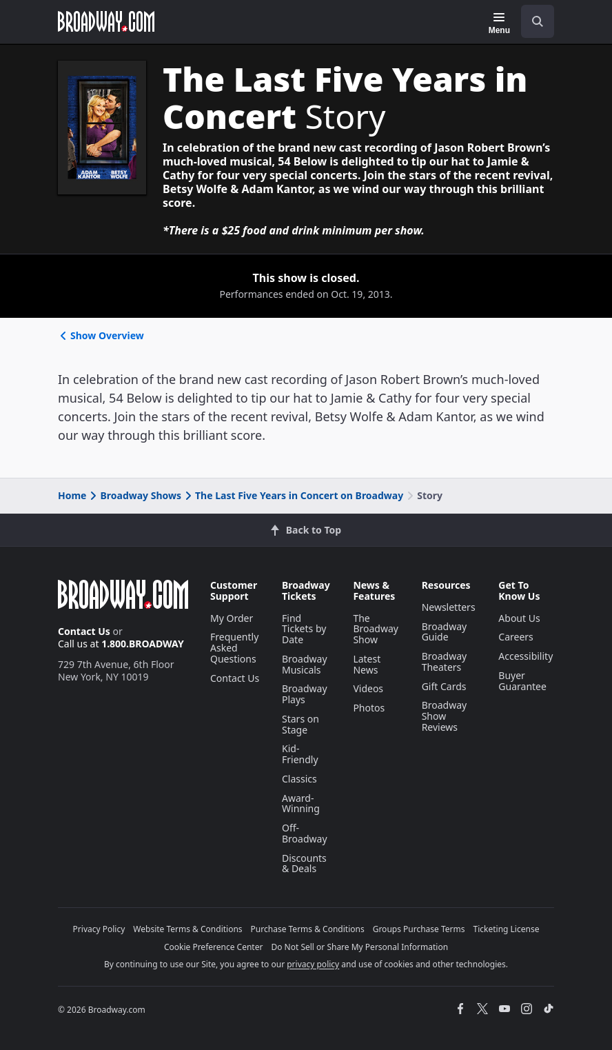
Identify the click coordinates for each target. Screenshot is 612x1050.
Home (72, 495)
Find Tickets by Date (304, 629)
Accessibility (525, 656)
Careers (515, 636)
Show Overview (101, 335)
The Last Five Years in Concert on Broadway (293, 495)
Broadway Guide (444, 632)
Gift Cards (444, 686)
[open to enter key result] (537, 21)
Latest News (366, 664)
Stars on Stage (300, 724)
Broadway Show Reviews (444, 716)
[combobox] (532, 21)
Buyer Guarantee (522, 681)
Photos (369, 707)
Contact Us (84, 631)
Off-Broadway (304, 833)
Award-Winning (301, 803)
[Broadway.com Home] (106, 21)
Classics (299, 778)
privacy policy (313, 964)
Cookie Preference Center (213, 947)
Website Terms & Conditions (187, 929)
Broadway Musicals (304, 664)
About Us (519, 618)
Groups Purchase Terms (419, 929)
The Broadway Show (375, 629)
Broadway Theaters (444, 661)
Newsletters (449, 607)
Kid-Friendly (300, 754)
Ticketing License (506, 929)
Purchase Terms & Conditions (308, 929)
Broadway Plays (304, 694)
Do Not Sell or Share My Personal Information (359, 947)
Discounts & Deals (304, 863)
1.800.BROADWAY (142, 643)
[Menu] (499, 23)
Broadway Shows (134, 495)
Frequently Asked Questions (234, 647)
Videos (368, 688)
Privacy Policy (99, 929)
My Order (231, 618)
